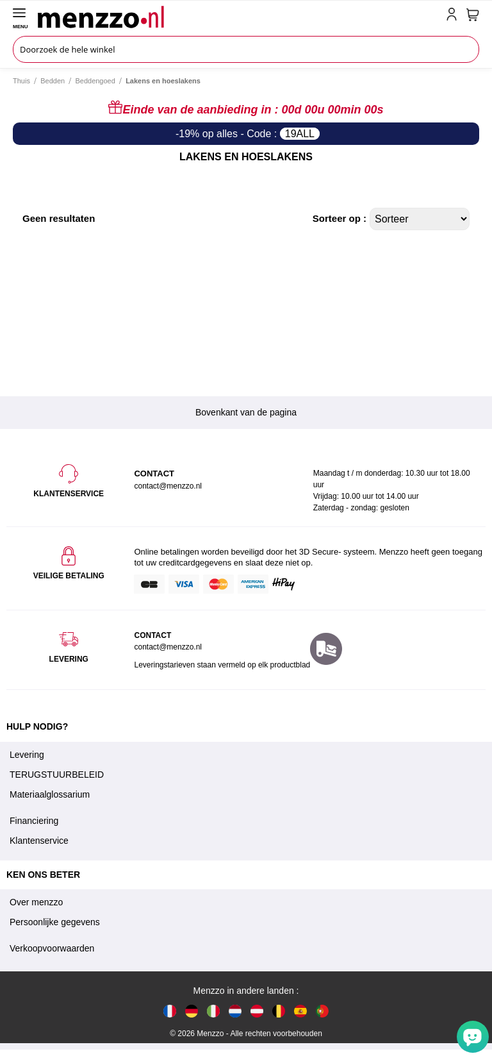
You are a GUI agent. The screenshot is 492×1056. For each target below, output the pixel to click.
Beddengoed (95, 81)
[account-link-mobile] (454, 17)
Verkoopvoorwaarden (52, 948)
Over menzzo (36, 902)
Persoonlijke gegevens (55, 922)
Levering (27, 755)
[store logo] (239, 17)
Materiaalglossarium (50, 794)
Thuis (21, 81)
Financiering (34, 821)
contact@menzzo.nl (168, 646)
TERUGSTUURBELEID (57, 774)
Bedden (52, 81)
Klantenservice (39, 840)
